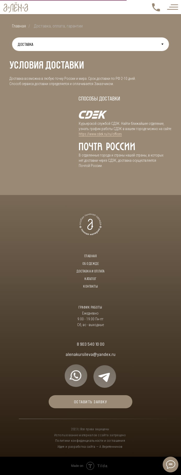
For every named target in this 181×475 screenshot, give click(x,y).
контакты (90, 286)
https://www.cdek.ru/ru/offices (100, 134)
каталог (90, 279)
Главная (19, 26)
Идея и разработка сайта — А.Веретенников (90, 447)
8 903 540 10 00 (91, 344)
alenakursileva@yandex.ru (91, 354)
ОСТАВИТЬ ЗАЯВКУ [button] (90, 401)
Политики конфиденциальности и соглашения (90, 441)
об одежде (90, 263)
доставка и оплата (90, 271)
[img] (76, 376)
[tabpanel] (90, 123)
